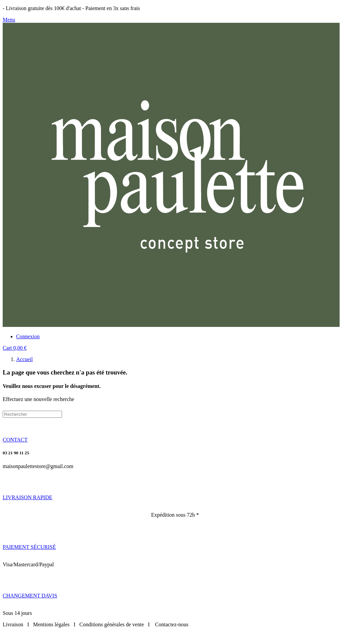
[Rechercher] (32, 414)
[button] (15, 440)
